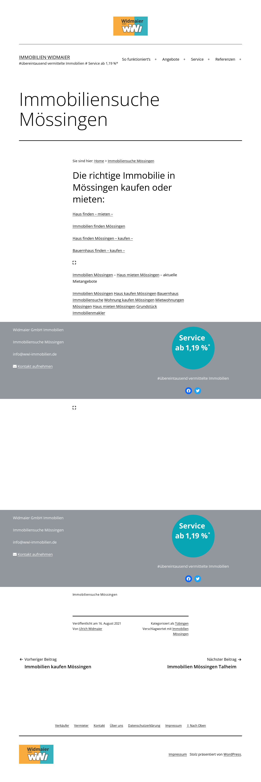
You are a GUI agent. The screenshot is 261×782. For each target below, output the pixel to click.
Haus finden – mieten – (93, 214)
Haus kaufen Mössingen (135, 293)
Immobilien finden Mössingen (99, 226)
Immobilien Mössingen (93, 274)
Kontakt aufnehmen (35, 366)
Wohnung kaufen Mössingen (129, 299)
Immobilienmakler (89, 312)
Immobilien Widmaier (44, 57)
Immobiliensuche (88, 299)
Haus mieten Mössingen (138, 274)
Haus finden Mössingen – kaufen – (103, 238)
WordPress (232, 754)
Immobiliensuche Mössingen (131, 161)
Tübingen (182, 623)
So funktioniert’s (136, 59)
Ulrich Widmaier (90, 629)
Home (99, 161)
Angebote (170, 59)
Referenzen (225, 59)
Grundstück (146, 306)
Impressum (178, 754)
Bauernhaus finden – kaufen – (99, 250)
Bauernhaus (167, 293)
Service (197, 59)
